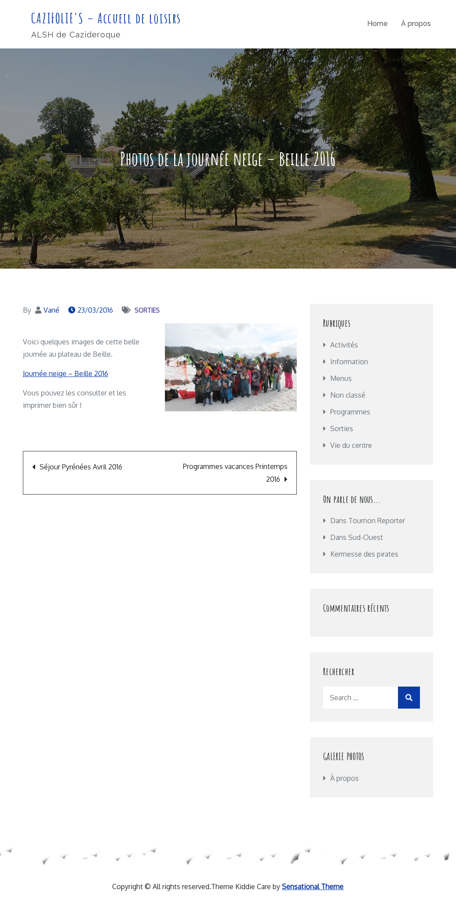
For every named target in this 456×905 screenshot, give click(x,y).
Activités (344, 344)
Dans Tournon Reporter (367, 520)
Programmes (350, 411)
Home (377, 23)
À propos (416, 23)
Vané (51, 310)
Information (349, 361)
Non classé (347, 395)
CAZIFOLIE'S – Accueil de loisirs (106, 18)
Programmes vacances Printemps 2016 (235, 473)
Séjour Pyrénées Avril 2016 (81, 466)
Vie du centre (351, 445)
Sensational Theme (312, 886)
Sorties (147, 310)
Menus (341, 378)
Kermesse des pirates (364, 554)
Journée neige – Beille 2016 (65, 373)
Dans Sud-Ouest (356, 537)
